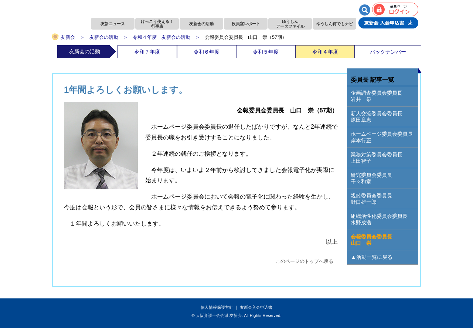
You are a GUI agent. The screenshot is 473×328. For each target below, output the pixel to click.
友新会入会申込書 (256, 307)
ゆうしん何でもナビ (334, 23)
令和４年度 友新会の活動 (161, 37)
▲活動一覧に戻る (371, 257)
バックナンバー (388, 52)
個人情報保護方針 (217, 307)
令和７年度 (147, 52)
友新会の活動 (201, 23)
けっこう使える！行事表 (157, 23)
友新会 (68, 37)
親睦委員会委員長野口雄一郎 (371, 199)
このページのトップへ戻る (304, 261)
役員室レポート (246, 23)
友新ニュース (113, 23)
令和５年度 (266, 52)
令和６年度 (207, 52)
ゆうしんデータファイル (290, 23)
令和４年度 (325, 52)
